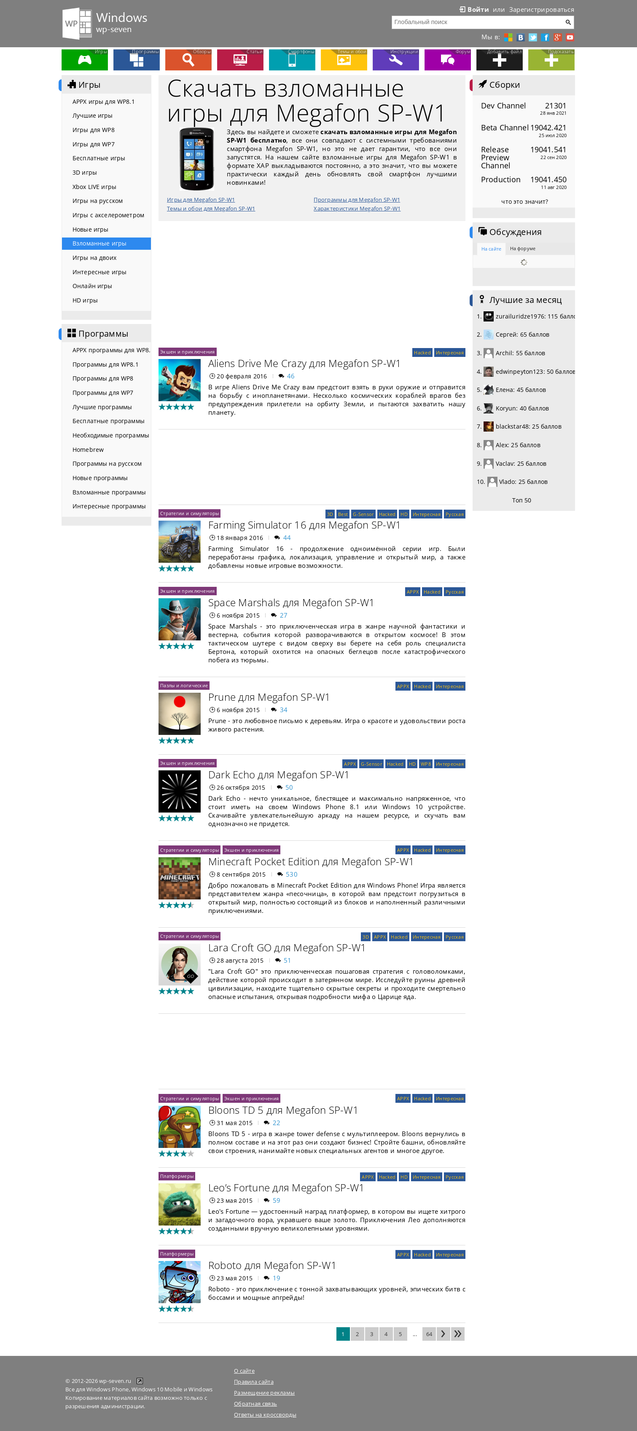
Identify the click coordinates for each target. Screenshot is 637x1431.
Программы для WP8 (103, 378)
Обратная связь (255, 1403)
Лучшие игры (93, 115)
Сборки (498, 84)
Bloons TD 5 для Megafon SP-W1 (283, 1110)
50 (289, 787)
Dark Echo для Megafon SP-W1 (279, 774)
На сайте (491, 249)
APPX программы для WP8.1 (112, 350)
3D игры (85, 172)
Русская (455, 514)
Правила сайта (254, 1381)
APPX (413, 592)
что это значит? (524, 201)
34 (284, 709)
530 (292, 874)
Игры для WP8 (94, 130)
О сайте (244, 1370)
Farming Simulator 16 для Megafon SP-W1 (304, 525)
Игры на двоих (94, 258)
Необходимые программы (111, 435)
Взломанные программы (109, 492)
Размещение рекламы (264, 1392)
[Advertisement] (312, 284)
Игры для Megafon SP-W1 (201, 199)
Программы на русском (107, 463)
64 (429, 1334)
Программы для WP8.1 (106, 364)
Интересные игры (99, 272)
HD (404, 514)
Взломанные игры (99, 243)
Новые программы (100, 478)
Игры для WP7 (94, 144)
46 (291, 376)
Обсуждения (509, 232)
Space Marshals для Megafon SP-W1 (291, 602)
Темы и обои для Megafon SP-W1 (211, 208)
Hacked (422, 352)
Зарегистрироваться (541, 9)
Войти (473, 9)
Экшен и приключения (187, 351)
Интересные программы (109, 506)
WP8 (426, 764)
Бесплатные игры (99, 158)
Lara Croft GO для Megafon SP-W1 (287, 947)
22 (277, 1122)
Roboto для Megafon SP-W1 (272, 1265)
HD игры (85, 300)
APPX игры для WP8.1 (104, 101)
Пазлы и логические (184, 685)
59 (277, 1200)
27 (284, 615)
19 (277, 1278)
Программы (97, 333)
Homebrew (88, 450)
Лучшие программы (102, 407)
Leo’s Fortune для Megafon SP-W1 (286, 1187)
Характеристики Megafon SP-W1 (357, 208)
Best (343, 514)
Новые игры (90, 229)
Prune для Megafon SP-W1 (269, 697)
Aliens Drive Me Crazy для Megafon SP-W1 (304, 363)
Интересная (450, 352)
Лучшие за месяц (519, 299)
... (415, 1334)
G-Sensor (363, 514)
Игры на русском (98, 201)
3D (330, 514)
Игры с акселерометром (108, 215)
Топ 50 (522, 500)
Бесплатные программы (109, 421)
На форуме (522, 248)
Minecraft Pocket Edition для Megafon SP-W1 (311, 861)
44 (287, 537)
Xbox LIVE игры (94, 187)
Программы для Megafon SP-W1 (357, 199)
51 (288, 960)
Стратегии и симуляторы (189, 513)
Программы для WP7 (103, 393)
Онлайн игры (93, 286)
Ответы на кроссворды (265, 1414)
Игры (83, 84)
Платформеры (177, 1176)
